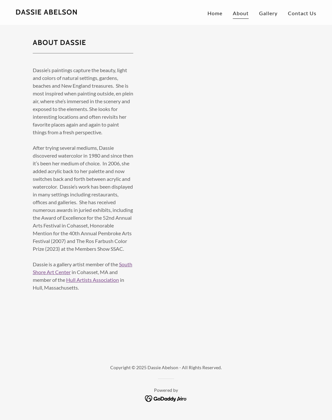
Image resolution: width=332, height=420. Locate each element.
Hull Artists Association (92, 280)
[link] (47, 12)
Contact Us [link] (302, 13)
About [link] (241, 13)
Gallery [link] (268, 13)
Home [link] (215, 13)
